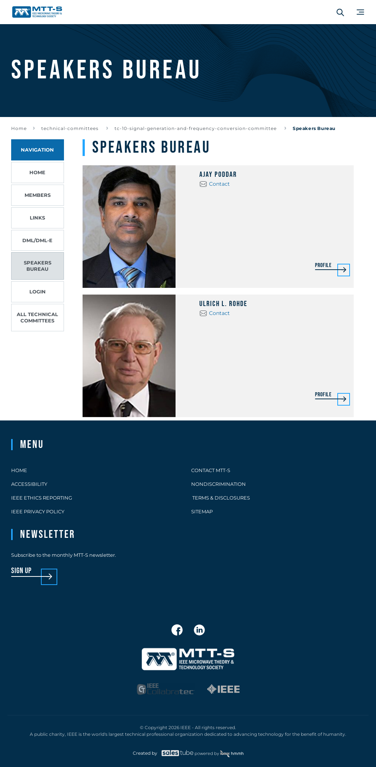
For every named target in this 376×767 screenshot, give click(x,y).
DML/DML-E (37, 240)
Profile (323, 266)
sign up (21, 571)
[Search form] (340, 12)
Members (38, 195)
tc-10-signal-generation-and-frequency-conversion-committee (196, 128)
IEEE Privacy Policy (37, 511)
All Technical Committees (37, 317)
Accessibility (29, 484)
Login (37, 292)
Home (19, 128)
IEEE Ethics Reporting (41, 498)
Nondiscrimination (218, 484)
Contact (219, 184)
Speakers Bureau (37, 266)
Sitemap (202, 511)
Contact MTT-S (210, 470)
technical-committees (70, 128)
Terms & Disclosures (220, 498)
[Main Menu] (360, 12)
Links (37, 218)
